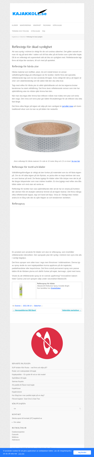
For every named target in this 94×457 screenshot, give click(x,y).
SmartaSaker (56, 288)
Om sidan (17, 422)
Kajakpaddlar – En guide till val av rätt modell (28, 374)
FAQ (43, 31)
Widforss (15, 437)
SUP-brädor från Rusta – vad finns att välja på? (29, 367)
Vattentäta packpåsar (71, 310)
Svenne (17, 306)
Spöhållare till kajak (19, 378)
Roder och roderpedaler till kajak (24, 371)
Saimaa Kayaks (18, 381)
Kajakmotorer (17, 392)
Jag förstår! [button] (82, 452)
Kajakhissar (16, 388)
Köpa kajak (57, 25)
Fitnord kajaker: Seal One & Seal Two (26, 399)
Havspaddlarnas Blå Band (24, 310)
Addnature (16, 440)
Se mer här (75, 161)
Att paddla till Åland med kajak (23, 385)
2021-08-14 (27, 306)
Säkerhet (37, 25)
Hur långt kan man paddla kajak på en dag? (28, 395)
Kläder (15, 25)
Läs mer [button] (21, 454)
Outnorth (15, 434)
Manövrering (25, 25)
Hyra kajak (35, 31)
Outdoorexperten (18, 432)
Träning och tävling (20, 31)
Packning (47, 25)
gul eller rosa (67, 106)
